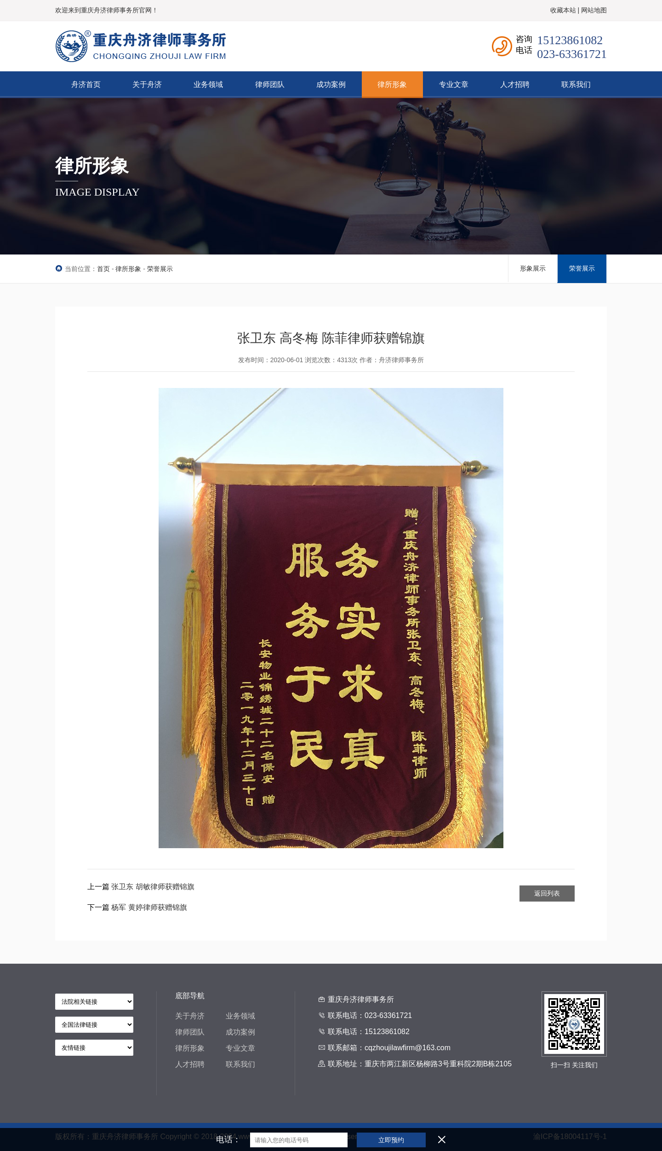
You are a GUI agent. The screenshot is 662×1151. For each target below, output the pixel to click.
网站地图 (594, 10)
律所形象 (128, 268)
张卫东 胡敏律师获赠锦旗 (152, 887)
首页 (103, 268)
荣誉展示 (160, 268)
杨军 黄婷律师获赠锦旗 (149, 907)
